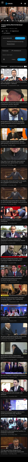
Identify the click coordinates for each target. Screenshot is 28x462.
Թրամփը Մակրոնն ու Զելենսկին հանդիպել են (14, 375)
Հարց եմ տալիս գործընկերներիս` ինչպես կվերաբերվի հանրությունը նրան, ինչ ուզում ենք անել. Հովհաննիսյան (13, 143)
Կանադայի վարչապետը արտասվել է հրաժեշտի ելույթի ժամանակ (11, 279)
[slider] (8, 20)
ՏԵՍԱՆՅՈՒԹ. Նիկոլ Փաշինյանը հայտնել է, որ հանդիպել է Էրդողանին (13, 431)
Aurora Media (7, 38)
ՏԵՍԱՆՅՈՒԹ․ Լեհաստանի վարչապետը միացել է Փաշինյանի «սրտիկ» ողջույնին (14, 103)
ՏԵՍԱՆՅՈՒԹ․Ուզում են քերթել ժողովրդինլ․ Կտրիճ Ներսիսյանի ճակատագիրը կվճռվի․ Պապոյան (13, 123)
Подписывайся (20, 38)
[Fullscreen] (26, 20)
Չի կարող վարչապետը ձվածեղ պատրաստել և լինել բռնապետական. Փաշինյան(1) (13, 337)
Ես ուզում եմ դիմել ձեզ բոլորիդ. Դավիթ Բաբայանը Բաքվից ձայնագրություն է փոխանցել (11, 260)
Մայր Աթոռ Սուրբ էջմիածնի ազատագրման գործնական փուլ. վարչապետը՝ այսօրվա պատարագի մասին (13, 162)
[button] (25, 3)
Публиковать (21, 59)
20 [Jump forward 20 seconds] (18, 20)
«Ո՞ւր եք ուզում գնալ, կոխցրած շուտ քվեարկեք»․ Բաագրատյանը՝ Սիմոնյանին (12, 450)
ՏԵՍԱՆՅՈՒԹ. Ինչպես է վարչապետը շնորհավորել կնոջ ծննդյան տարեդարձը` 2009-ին (12, 357)
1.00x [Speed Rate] (16, 20)
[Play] (2, 20)
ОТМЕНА (13, 59)
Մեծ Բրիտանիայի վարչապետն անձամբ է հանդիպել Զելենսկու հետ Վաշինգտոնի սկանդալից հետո (12, 299)
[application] (14, 15)
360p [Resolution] (23, 20)
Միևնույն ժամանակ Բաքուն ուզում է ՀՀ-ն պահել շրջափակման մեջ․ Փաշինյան (12, 412)
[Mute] (21, 20)
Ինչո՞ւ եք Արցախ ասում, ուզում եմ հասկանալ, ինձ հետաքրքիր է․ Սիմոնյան (14, 82)
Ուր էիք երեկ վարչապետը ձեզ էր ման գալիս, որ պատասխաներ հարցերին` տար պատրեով (14, 201)
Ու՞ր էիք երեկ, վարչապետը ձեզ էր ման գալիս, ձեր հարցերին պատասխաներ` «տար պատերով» (13, 182)
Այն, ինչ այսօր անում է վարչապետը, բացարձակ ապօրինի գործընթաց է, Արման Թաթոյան (13, 240)
